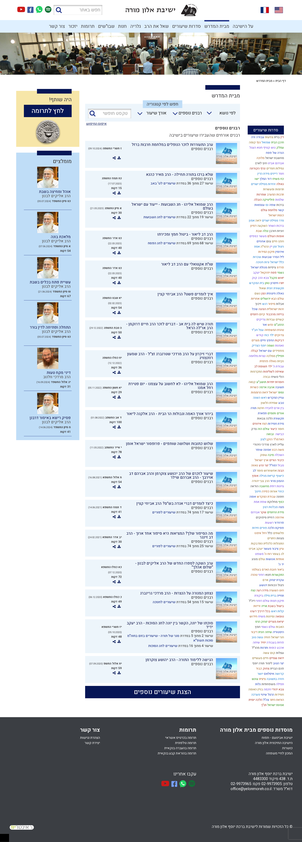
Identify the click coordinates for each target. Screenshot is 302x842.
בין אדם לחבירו (274, 408)
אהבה (270, 387)
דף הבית (280, 81)
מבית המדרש (216, 26)
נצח (253, 590)
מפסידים (278, 350)
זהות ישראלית (275, 309)
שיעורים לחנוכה (164, 602)
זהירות (271, 184)
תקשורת (278, 418)
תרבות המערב (275, 194)
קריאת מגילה (266, 475)
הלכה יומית (255, 699)
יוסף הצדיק (258, 345)
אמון (251, 220)
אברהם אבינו (275, 163)
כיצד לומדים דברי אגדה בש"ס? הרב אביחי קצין (174, 503)
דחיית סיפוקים (264, 517)
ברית (276, 137)
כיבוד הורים (276, 460)
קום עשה (268, 653)
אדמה (262, 387)
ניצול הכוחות (275, 585)
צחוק (265, 668)
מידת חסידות (275, 423)
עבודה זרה (257, 137)
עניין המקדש (275, 397)
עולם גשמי (267, 627)
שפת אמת (260, 502)
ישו (256, 179)
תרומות (88, 26)
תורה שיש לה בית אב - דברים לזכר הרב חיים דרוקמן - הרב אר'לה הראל (169, 326)
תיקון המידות (266, 251)
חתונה (280, 496)
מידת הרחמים (275, 512)
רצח (264, 423)
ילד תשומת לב (262, 366)
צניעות (268, 137)
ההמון (280, 481)
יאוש (280, 278)
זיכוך (257, 304)
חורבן (272, 231)
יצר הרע (263, 465)
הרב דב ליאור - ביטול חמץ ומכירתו (185, 234)
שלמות (279, 199)
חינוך (257, 491)
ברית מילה (269, 595)
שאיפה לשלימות (273, 371)
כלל (269, 533)
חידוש (253, 616)
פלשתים (278, 533)
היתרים (271, 538)
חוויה (266, 637)
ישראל (272, 392)
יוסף (254, 663)
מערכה (255, 694)
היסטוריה (278, 632)
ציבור (275, 548)
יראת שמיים (276, 658)
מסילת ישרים (258, 184)
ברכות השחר (275, 225)
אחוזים (260, 241)
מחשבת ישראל (274, 158)
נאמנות (279, 345)
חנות (122, 26)
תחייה (280, 595)
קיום (261, 314)
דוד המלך (265, 179)
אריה (264, 606)
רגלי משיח (277, 377)
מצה (281, 507)
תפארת (262, 413)
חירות (255, 528)
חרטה (260, 408)
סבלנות (273, 507)
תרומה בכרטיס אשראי (180, 737)
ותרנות (263, 647)
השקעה (262, 225)
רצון (265, 507)
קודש (259, 335)
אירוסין (279, 251)
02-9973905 (271, 784)
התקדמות (256, 371)
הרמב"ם (278, 324)
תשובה (279, 387)
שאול (262, 288)
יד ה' (281, 564)
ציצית (262, 679)
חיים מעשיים (259, 658)
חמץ (257, 627)
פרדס (280, 267)
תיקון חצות (276, 601)
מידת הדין (263, 173)
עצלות (279, 653)
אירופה (279, 517)
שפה (272, 205)
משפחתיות (268, 684)
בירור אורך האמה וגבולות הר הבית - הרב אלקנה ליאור (170, 414)
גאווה (254, 465)
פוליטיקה (268, 199)
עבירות (270, 319)
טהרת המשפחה (274, 330)
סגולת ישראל (258, 267)
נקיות (280, 361)
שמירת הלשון (269, 403)
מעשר (267, 548)
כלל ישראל (276, 262)
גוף (258, 142)
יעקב (256, 272)
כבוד (258, 668)
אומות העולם (275, 236)
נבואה (270, 434)
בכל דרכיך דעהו (259, 611)
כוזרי (280, 491)
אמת (256, 246)
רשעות (268, 522)
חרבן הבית (277, 142)
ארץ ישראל (261, 460)
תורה (253, 408)
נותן (267, 283)
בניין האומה (255, 689)
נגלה (265, 231)
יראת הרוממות (259, 392)
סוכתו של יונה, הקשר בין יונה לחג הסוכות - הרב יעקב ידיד (170, 625)
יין (270, 246)
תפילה (279, 684)
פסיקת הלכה (275, 528)
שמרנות (261, 194)
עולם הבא (277, 298)
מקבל (273, 278)
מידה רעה (262, 590)
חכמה (267, 689)
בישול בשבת (275, 606)
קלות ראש (277, 611)
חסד (281, 173)
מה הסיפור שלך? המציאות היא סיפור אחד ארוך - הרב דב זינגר (169, 535)
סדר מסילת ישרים (272, 220)
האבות (279, 627)
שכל (254, 309)
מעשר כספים (258, 236)
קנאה (252, 382)
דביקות (279, 340)
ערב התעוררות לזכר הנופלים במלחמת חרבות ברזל (172, 144)
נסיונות (270, 616)
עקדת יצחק (276, 580)
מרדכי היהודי (260, 444)
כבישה (279, 434)
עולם (261, 559)
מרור (272, 481)
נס (266, 205)
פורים (263, 528)
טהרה (254, 574)
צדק (253, 429)
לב (254, 470)
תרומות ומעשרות (273, 189)
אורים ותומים (275, 413)
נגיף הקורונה (257, 168)
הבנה (280, 470)
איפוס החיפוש (96, 123)
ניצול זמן (278, 246)
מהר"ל (255, 647)
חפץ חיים (277, 241)
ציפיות (271, 267)
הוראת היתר (276, 699)
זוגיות (280, 231)
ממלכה (270, 356)
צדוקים (279, 335)
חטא (267, 574)
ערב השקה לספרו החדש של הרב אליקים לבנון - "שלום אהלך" (174, 565)
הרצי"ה (264, 246)
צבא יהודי (277, 689)
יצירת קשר (92, 743)
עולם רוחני (262, 601)
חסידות (279, 694)
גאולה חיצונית (275, 293)
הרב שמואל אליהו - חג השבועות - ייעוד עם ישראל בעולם (172, 206)
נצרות (262, 356)
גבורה (266, 377)
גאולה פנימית (267, 361)
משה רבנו (277, 449)
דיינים (273, 173)
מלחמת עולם (268, 210)
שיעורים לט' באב (163, 183)
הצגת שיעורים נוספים (162, 692)
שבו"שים (106, 26)
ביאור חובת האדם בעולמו (267, 569)
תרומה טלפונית (185, 743)
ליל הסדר (278, 257)
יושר (260, 673)
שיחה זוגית (265, 632)
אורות (273, 491)
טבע (281, 403)
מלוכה (260, 158)
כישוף (279, 475)
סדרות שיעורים (186, 26)
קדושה (279, 673)
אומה (252, 496)
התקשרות (277, 574)
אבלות (279, 304)
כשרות (253, 387)
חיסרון (274, 283)
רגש (264, 304)
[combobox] (219, 114)
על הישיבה (243, 26)
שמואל (265, 142)
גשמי (280, 272)
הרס (257, 621)
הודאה (254, 486)
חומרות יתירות (275, 382)
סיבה (270, 455)
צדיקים (261, 319)
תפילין (279, 356)
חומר (280, 429)
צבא (266, 278)
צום (268, 241)
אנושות (270, 559)
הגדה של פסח (274, 152)
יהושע (262, 585)
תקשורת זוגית (275, 288)
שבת (258, 231)
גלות (257, 684)
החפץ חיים (266, 340)
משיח (261, 616)
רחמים (253, 314)
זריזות (257, 606)
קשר (280, 210)
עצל (261, 330)
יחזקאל (265, 272)
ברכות (280, 205)
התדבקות (256, 543)
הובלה (257, 199)
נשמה (270, 345)
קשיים (279, 319)
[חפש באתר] (78, 10)
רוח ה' (267, 554)
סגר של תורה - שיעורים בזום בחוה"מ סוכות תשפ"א (170, 638)
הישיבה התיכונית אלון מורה (274, 743)
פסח (273, 272)
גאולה (280, 184)
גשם (257, 293)
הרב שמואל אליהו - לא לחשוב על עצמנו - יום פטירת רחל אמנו (170, 386)
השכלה (279, 455)
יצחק (264, 621)
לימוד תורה (265, 663)
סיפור (271, 304)
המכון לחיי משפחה (279, 753)
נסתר (280, 392)
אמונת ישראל (275, 705)
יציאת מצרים (276, 621)
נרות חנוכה (262, 262)
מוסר (259, 470)
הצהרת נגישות (90, 737)
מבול (280, 465)
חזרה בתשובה (275, 679)
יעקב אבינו (255, 548)
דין (282, 137)
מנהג (254, 559)
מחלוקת (272, 502)
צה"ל (265, 699)
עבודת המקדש (266, 496)
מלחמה (253, 356)
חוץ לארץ (260, 163)
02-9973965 (241, 784)
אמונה (267, 449)
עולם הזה (263, 429)
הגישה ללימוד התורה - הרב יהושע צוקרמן (179, 660)
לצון (263, 439)
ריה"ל (251, 601)
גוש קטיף (269, 147)
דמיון (253, 225)
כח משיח (278, 179)
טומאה (279, 616)
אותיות (279, 559)
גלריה (135, 26)
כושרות (287, 748)
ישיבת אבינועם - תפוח (277, 737)
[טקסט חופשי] (109, 113)
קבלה (254, 350)
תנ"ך (263, 705)
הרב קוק (257, 278)
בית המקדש (256, 283)
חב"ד (254, 330)
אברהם (255, 512)
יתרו (281, 283)
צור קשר (57, 26)
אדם (265, 580)
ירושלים (265, 298)
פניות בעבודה (275, 642)
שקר (263, 512)
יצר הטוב (278, 663)
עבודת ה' (278, 366)
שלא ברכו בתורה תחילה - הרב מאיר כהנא (179, 174)
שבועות (266, 257)
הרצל (270, 694)
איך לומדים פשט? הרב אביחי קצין (185, 294)
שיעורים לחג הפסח (161, 243)
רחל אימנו (260, 533)
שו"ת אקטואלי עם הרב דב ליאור (187, 264)
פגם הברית (276, 668)
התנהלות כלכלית (273, 543)
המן (263, 293)
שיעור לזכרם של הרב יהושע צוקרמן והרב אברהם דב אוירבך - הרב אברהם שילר (171, 475)
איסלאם (268, 673)
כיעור (273, 429)
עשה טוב (257, 637)
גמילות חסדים (275, 168)
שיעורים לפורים (163, 512)
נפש (270, 324)
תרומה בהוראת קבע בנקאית (177, 753)
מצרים (255, 340)
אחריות (255, 298)
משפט (258, 554)
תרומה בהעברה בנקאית (180, 748)
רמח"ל (272, 465)
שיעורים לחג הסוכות (162, 645)
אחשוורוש (270, 470)
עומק (263, 455)
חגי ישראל (277, 637)
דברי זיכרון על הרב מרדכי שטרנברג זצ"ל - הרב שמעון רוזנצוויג (170, 356)
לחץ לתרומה (48, 111)
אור (264, 324)
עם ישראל (265, 350)
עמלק (280, 147)
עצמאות (259, 205)
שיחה (256, 642)
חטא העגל (256, 147)
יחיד (263, 642)
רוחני (261, 574)
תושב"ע (261, 382)
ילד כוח (268, 335)
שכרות (256, 257)
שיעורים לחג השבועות (159, 217)
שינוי (263, 694)
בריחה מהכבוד (274, 314)
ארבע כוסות (276, 647)
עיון (281, 548)
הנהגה (262, 309)
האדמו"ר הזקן (275, 439)
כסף (281, 502)
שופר (259, 449)
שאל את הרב (156, 26)
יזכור (72, 26)
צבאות (260, 418)
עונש (254, 679)
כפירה (265, 491)
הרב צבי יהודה (260, 481)
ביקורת (258, 595)
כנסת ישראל (276, 215)
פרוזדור (278, 522)
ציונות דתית (276, 486)
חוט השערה (276, 590)
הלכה (269, 418)
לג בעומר (278, 554)
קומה (252, 142)
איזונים (256, 423)
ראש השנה (259, 397)
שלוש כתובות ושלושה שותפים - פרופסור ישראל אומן (169, 443)
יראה (258, 220)
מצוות (280, 538)
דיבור (254, 632)
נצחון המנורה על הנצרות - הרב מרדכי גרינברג (176, 593)
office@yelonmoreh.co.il (251, 789)
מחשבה (263, 486)
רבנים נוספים (202, 149)
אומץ (254, 475)
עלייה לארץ (276, 444)
